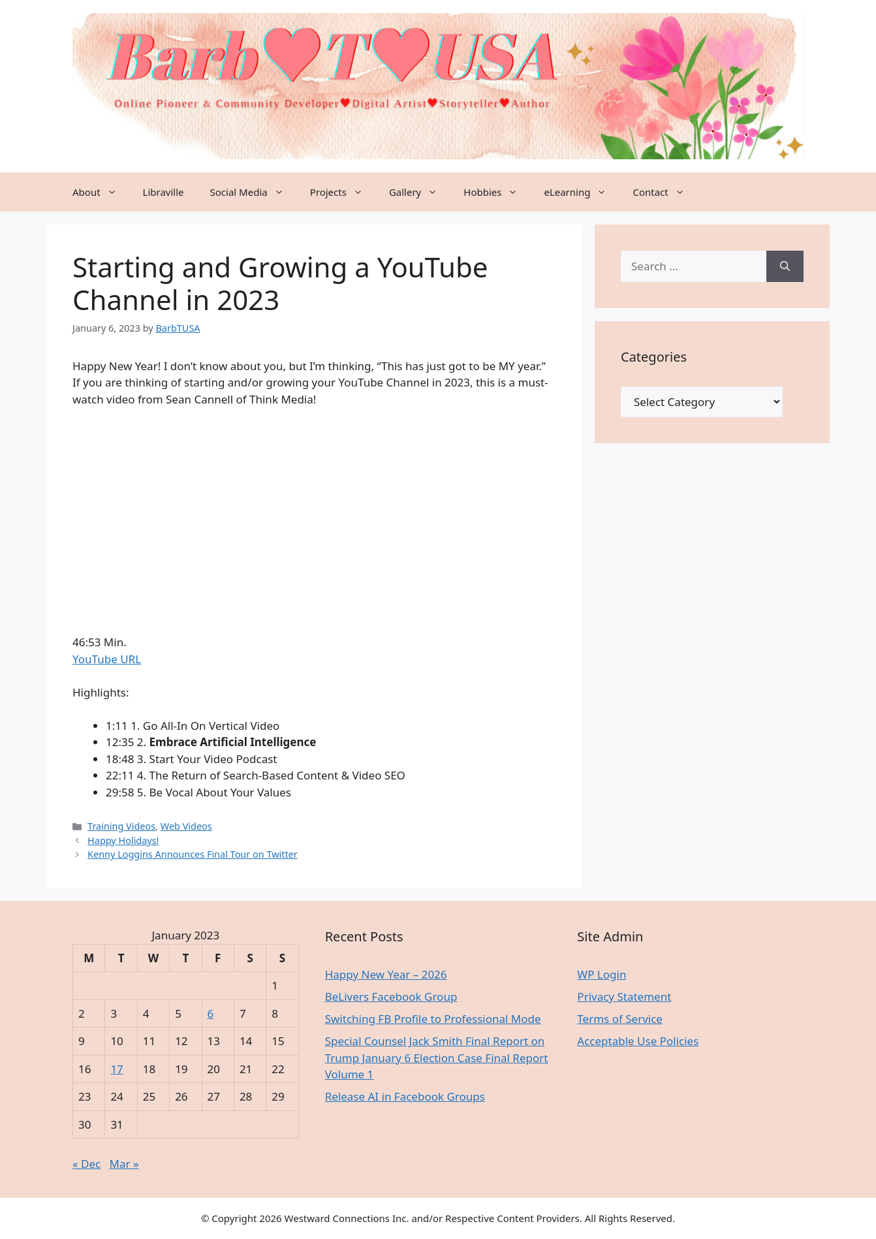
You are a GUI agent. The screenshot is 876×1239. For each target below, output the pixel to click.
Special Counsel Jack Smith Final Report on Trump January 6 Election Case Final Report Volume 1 (436, 1057)
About (101, 192)
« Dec (86, 1163)
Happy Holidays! (123, 840)
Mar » (124, 1163)
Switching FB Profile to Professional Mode (433, 1018)
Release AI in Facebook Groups (405, 1096)
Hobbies (497, 192)
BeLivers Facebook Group (391, 996)
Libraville (163, 191)
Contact (665, 192)
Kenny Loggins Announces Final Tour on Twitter (192, 854)
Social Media (253, 192)
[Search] (785, 266)
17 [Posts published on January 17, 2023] (116, 1068)
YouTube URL (106, 659)
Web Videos (186, 826)
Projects (343, 192)
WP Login (601, 974)
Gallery (419, 192)
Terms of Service (620, 1018)
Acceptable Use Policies (637, 1040)
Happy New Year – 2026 (386, 974)
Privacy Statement (624, 996)
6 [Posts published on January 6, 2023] (211, 1013)
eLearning (581, 192)
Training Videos (121, 826)
